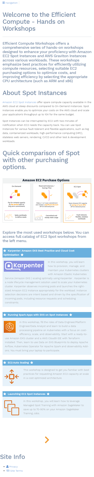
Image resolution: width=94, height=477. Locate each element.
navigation (10, 2)
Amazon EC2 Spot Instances (19, 102)
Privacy (12, 466)
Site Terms (14, 470)
